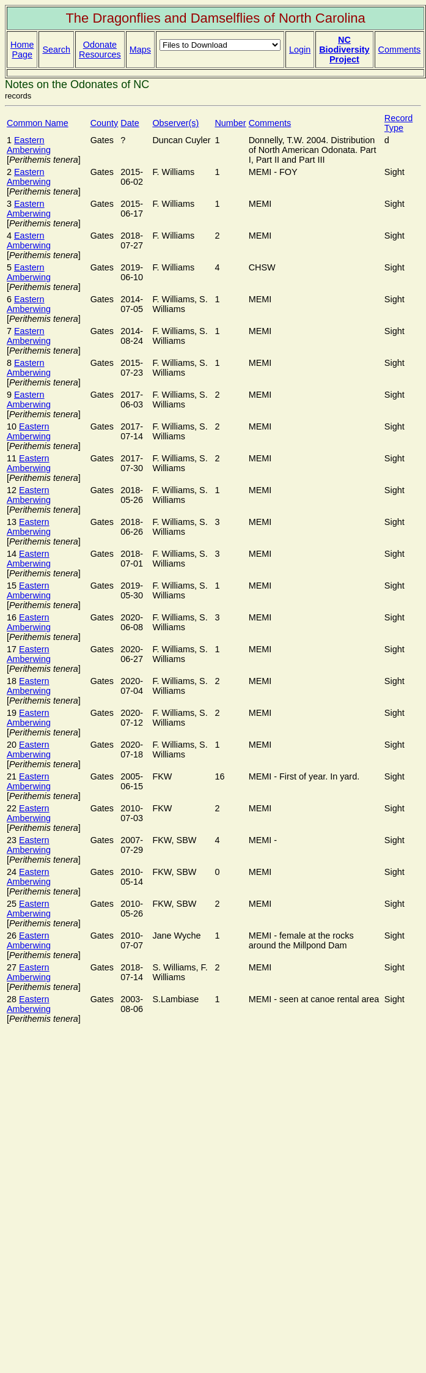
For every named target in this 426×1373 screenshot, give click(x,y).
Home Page (22, 49)
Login (299, 49)
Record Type (398, 123)
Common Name (37, 123)
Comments (399, 49)
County (104, 123)
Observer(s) (175, 123)
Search (56, 49)
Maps (140, 49)
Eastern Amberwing (29, 145)
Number (230, 123)
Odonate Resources (100, 49)
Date (129, 123)
